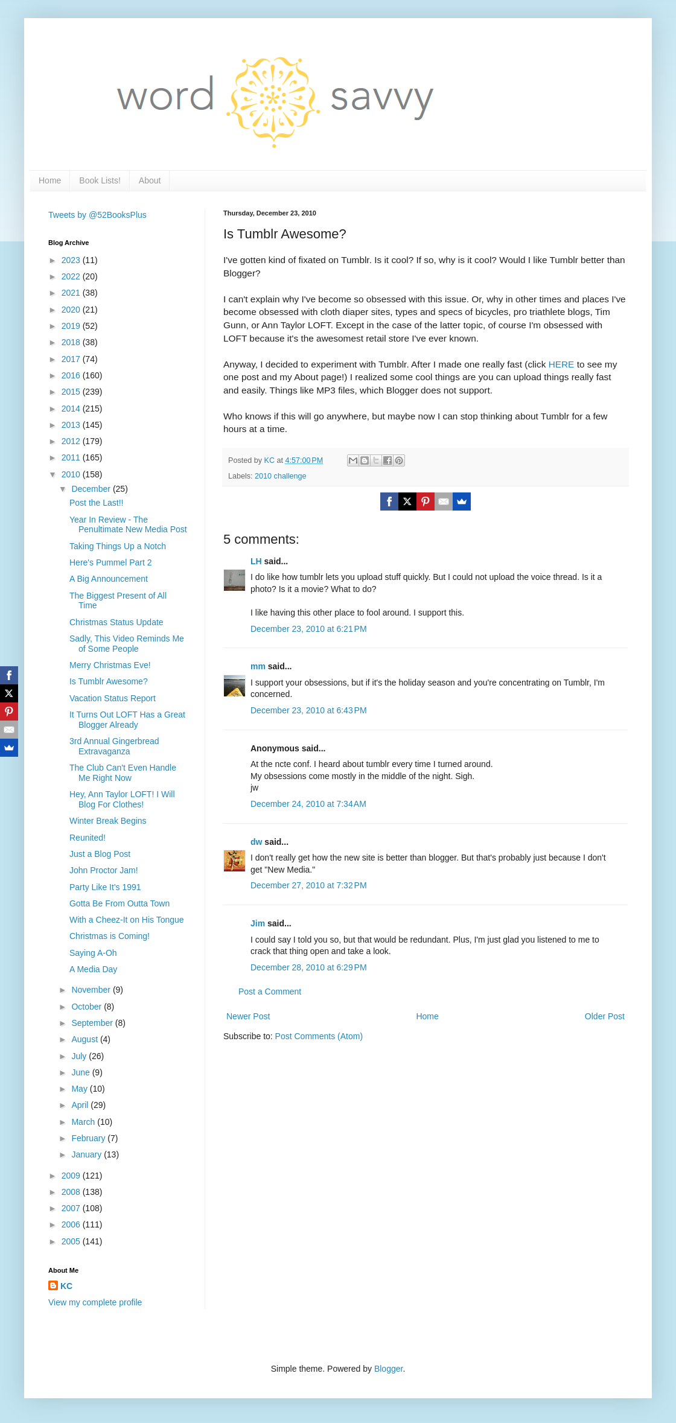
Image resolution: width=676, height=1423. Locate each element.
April (81, 1105)
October (87, 1006)
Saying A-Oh (93, 953)
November (91, 990)
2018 (72, 342)
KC (66, 1286)
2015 (72, 391)
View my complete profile (95, 1302)
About (150, 180)
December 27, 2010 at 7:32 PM (308, 885)
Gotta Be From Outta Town (119, 903)
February (89, 1138)
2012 (72, 441)
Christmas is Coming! (109, 936)
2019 (72, 326)
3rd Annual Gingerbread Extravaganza (114, 746)
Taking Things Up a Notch (117, 546)
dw (256, 842)
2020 (72, 309)
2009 (72, 1175)
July (80, 1056)
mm (258, 666)
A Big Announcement (108, 579)
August (85, 1039)
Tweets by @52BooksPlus (97, 215)
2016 (72, 375)
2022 (72, 276)
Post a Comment (269, 991)
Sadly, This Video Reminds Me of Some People (126, 644)
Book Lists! (99, 180)
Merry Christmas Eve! (110, 665)
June (81, 1072)
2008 (72, 1192)
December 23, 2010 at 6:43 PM (308, 710)
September (93, 1023)
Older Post (605, 1016)
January (87, 1154)
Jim (257, 923)
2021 (72, 293)
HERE (562, 364)
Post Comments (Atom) (319, 1036)
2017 (72, 359)
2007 (72, 1208)
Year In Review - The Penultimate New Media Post (128, 525)
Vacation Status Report (112, 698)
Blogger (388, 1369)
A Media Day (93, 969)
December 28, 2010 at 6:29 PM (308, 967)
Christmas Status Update (116, 622)
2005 (72, 1241)
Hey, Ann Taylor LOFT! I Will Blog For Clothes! (122, 799)
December (91, 489)
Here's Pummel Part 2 (110, 562)
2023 (72, 260)
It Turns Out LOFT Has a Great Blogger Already (127, 720)
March (84, 1122)
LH (256, 561)
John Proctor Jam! (103, 870)
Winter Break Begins (108, 821)
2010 (72, 474)
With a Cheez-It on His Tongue (126, 920)
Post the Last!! (96, 503)
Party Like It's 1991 (105, 887)
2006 (72, 1224)
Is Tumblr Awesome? (108, 681)
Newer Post (248, 1016)
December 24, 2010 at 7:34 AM (308, 804)
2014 (72, 408)
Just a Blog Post (99, 854)
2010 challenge (280, 476)
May (80, 1089)
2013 (72, 425)
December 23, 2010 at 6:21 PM (308, 629)
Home (50, 180)
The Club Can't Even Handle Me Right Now (122, 773)
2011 (72, 457)
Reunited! (87, 837)
